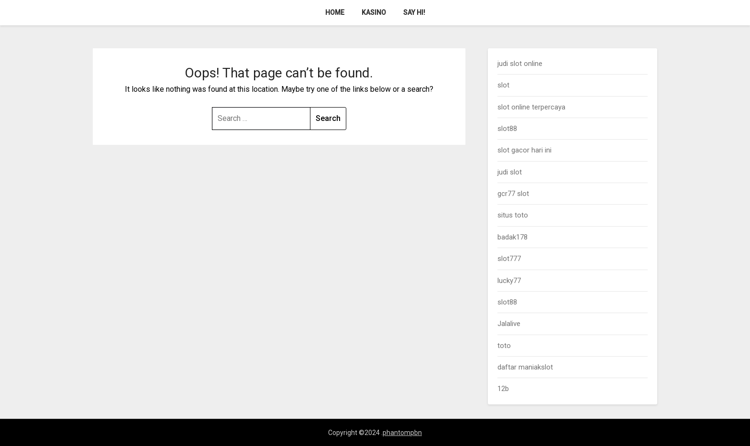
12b (503, 388)
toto (504, 345)
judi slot (509, 172)
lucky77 (509, 280)
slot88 (507, 128)
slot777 (509, 258)
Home (334, 12)
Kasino (374, 12)
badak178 (512, 237)
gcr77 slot (513, 193)
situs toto (512, 215)
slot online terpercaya (531, 107)
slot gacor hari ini (524, 150)
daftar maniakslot (525, 367)
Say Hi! (414, 12)
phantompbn (402, 432)
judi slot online (519, 63)
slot (503, 85)
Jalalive (508, 323)
